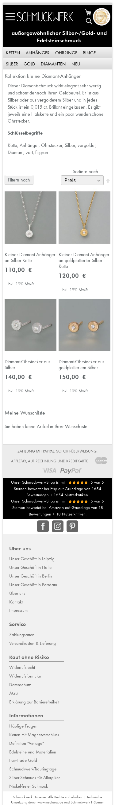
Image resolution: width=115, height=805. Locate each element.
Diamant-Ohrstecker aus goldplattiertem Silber (81, 364)
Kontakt (16, 602)
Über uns (17, 593)
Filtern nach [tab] (19, 180)
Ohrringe (66, 53)
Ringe (89, 53)
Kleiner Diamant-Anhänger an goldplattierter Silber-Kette (84, 260)
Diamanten (53, 64)
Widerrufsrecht (22, 667)
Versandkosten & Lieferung (32, 643)
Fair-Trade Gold (23, 760)
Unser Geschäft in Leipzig (32, 558)
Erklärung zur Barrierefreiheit (34, 702)
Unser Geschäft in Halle (30, 567)
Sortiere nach (85, 171)
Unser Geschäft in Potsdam (33, 584)
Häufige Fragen (23, 726)
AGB (13, 693)
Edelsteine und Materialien (32, 752)
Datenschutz (20, 684)
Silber (12, 64)
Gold (29, 64)
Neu (75, 64)
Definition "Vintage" (26, 743)
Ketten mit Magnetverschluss (34, 734)
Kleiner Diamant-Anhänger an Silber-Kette (30, 257)
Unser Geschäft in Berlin (30, 576)
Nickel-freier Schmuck (28, 786)
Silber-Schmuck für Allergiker (34, 777)
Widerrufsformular (25, 676)
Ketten (13, 53)
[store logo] (45, 17)
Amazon (56, 507)
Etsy (53, 488)
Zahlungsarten (21, 634)
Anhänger (38, 53)
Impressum (18, 610)
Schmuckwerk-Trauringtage (32, 769)
